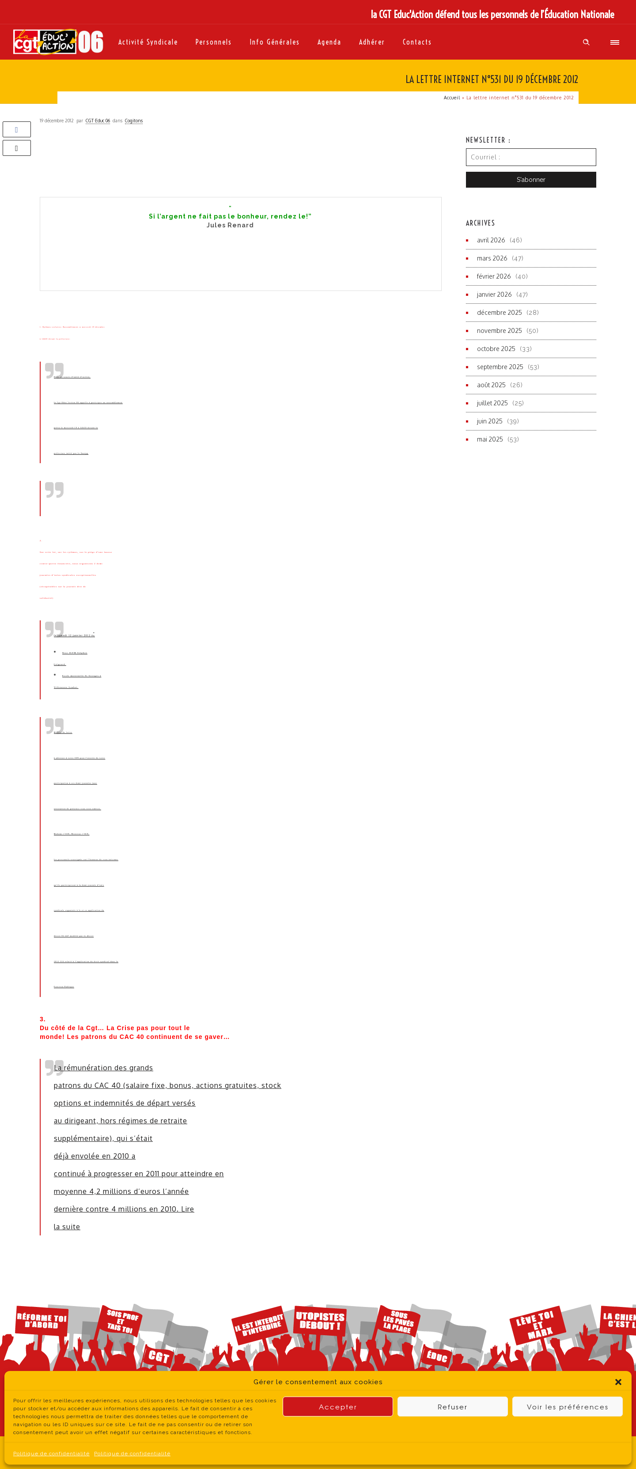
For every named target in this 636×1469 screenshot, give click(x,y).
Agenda (329, 42)
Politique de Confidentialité (264, 1452)
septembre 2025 (500, 366)
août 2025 (491, 385)
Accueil (452, 97)
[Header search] (586, 42)
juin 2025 (490, 421)
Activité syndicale (148, 42)
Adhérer (372, 42)
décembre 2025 (499, 312)
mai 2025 (490, 439)
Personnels (214, 42)
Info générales (275, 42)
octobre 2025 (496, 348)
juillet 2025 (492, 403)
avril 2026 (491, 240)
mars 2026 (492, 258)
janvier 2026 (494, 294)
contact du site (388, 1452)
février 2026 (494, 276)
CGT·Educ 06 (98, 120)
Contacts (417, 42)
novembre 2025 (499, 330)
